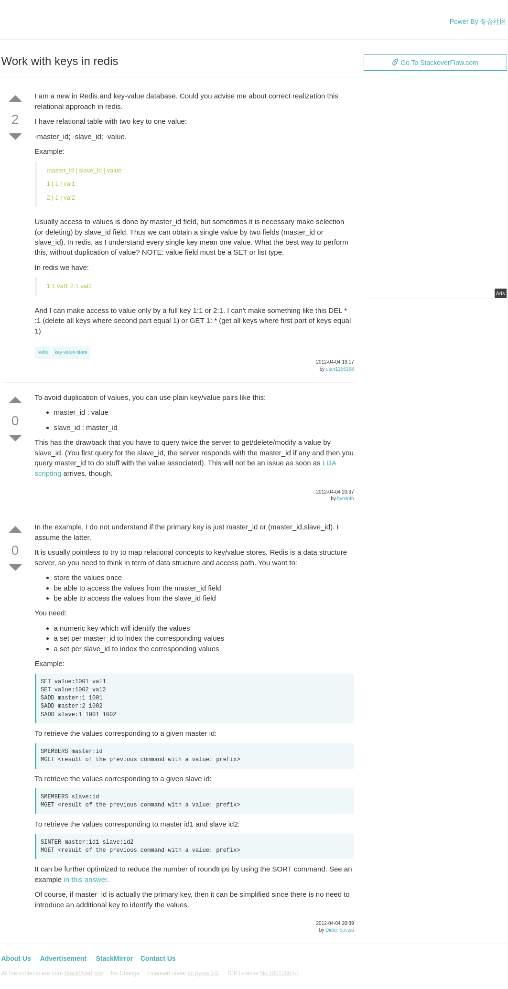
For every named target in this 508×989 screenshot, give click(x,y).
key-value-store (70, 352)
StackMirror (114, 958)
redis (43, 352)
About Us (16, 958)
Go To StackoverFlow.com (435, 62)
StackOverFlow (84, 973)
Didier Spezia (339, 930)
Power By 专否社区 (478, 21)
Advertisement (63, 958)
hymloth (345, 498)
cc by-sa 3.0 (203, 973)
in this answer (85, 879)
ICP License (263, 973)
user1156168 (340, 369)
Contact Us (158, 958)
